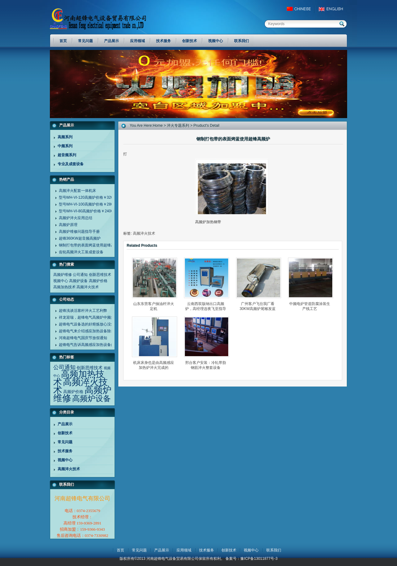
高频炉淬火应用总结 (75, 218)
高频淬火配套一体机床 (77, 190)
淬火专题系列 (178, 125)
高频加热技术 (64, 287)
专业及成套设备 (71, 164)
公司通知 (80, 274)
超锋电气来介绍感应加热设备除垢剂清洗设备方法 (100, 331)
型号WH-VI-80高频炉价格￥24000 (87, 211)
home (158, 125)
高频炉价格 (98, 281)
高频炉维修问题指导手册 (79, 231)
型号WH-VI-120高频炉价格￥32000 (88, 197)
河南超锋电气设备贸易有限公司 (104, 18)
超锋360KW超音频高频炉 (80, 238)
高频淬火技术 (87, 287)
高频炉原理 (68, 225)
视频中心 (60, 281)
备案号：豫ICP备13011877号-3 (251, 558)
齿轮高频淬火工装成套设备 (81, 252)
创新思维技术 (100, 274)
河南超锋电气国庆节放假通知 (83, 338)
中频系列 (65, 146)
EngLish (332, 9)
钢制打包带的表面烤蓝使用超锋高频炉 (90, 245)
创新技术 (65, 433)
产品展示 (65, 424)
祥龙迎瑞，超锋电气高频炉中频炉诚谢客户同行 (98, 317)
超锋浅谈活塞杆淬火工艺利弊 (83, 310)
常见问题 (65, 442)
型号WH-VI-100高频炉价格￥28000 (88, 204)
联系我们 (273, 550)
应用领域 (184, 550)
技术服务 (65, 451)
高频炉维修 (62, 274)
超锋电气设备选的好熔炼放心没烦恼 (88, 324)
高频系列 (65, 137)
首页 (120, 550)
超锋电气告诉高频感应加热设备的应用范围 (94, 345)
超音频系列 (67, 155)
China (301, 9)
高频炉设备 (78, 281)
